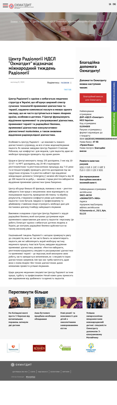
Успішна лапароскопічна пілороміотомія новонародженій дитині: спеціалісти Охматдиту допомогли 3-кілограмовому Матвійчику (96, 325)
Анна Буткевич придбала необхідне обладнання (45, 316)
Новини (25, 21)
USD (82, 167)
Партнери (65, 372)
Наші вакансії (43, 372)
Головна (14, 21)
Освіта (32, 372)
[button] (114, 96)
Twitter (67, 90)
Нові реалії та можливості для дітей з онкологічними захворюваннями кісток (69, 320)
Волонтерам (55, 372)
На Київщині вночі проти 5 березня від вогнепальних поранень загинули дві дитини (19, 319)
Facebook (65, 83)
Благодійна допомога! (114, 124)
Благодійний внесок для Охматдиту (93, 98)
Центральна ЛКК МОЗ (20, 372)
